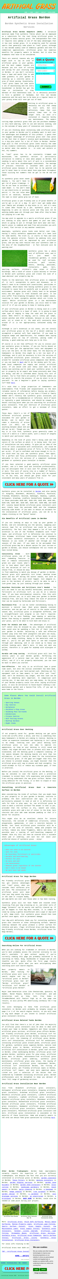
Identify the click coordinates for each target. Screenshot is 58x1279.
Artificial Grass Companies (29, 1235)
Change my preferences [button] (40, 1273)
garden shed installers (30, 1185)
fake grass (24, 1118)
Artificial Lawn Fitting (44, 1224)
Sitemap (3, 1262)
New (20, 1262)
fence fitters (19, 1180)
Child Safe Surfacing (33, 1222)
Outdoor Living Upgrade (25, 1231)
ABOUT (37, 12)
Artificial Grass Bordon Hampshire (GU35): (22, 32)
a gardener (34, 1194)
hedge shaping (15, 1192)
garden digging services (21, 1182)
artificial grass (22, 1178)
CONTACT (43, 12)
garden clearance (48, 1178)
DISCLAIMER (51, 12)
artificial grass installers (38, 505)
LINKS (31, 12)
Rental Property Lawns (22, 1224)
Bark (21, 362)
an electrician (36, 1196)
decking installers (44, 1180)
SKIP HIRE (27, 1198)
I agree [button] (36, 1269)
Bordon (38, 491)
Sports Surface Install (13, 1226)
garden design (8, 1194)
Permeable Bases (19, 1233)
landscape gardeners (30, 1187)
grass (21, 1113)
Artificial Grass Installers (27, 1240)
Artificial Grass (15, 1222)
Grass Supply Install (39, 1226)
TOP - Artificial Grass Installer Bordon (20, 1251)
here (13, 383)
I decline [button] (43, 1269)
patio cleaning (25, 1189)
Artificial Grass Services (42, 1233)
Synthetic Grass (9, 1235)
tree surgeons (39, 1192)
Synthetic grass (9, 491)
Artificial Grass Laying (24, 1238)
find (10, 1088)
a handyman (48, 1189)
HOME (26, 12)
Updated (24, 1262)
